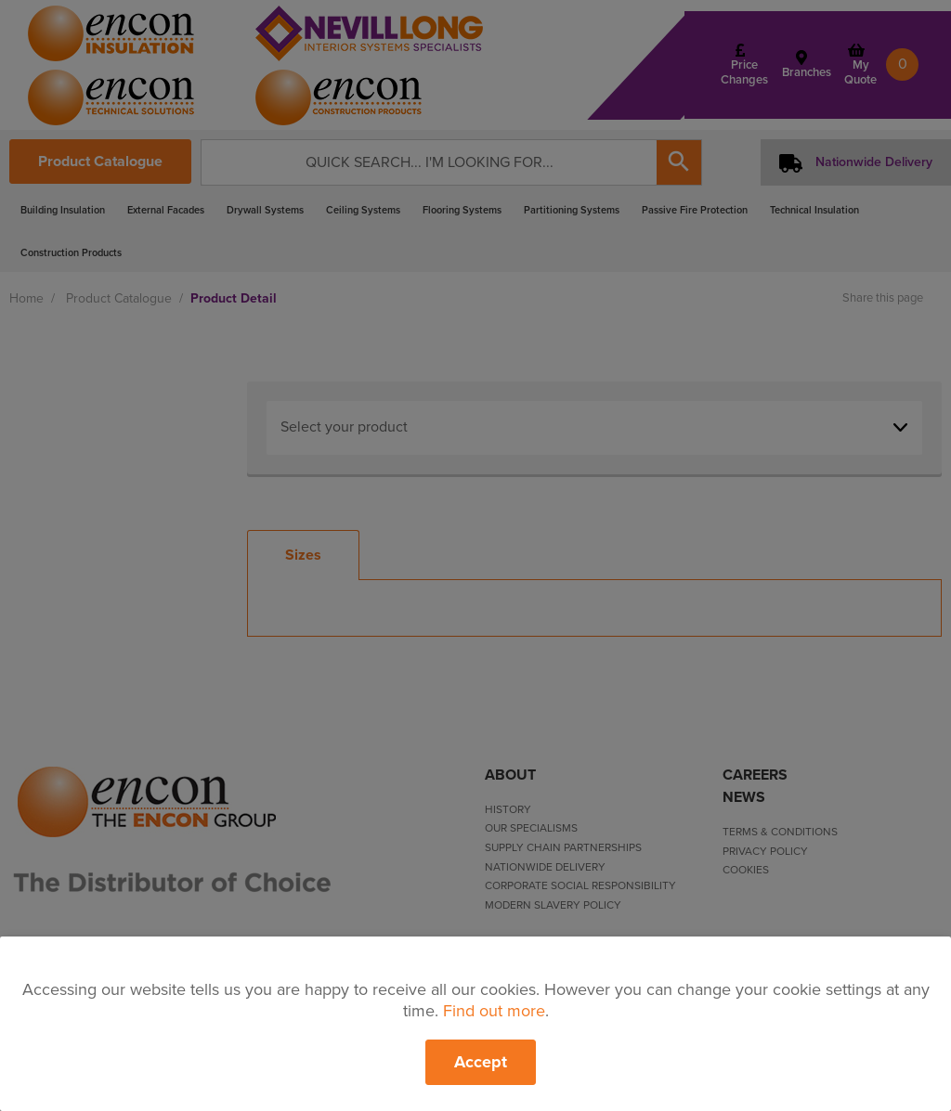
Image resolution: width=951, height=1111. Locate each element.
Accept (480, 1062)
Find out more (494, 1011)
